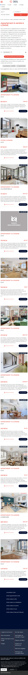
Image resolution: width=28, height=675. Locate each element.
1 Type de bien (21, 66)
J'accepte (4, 669)
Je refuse (12, 669)
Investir (21, 4)
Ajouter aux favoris (10, 128)
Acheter (2, 4)
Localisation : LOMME (9, 66)
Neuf (15, 4)
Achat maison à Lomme (12, 605)
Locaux (2, 6)
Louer (9, 4)
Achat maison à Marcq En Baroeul (15, 612)
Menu (2, 2)
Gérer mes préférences (6, 672)
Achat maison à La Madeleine (13, 602)
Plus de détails (23, 128)
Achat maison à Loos (11, 609)
